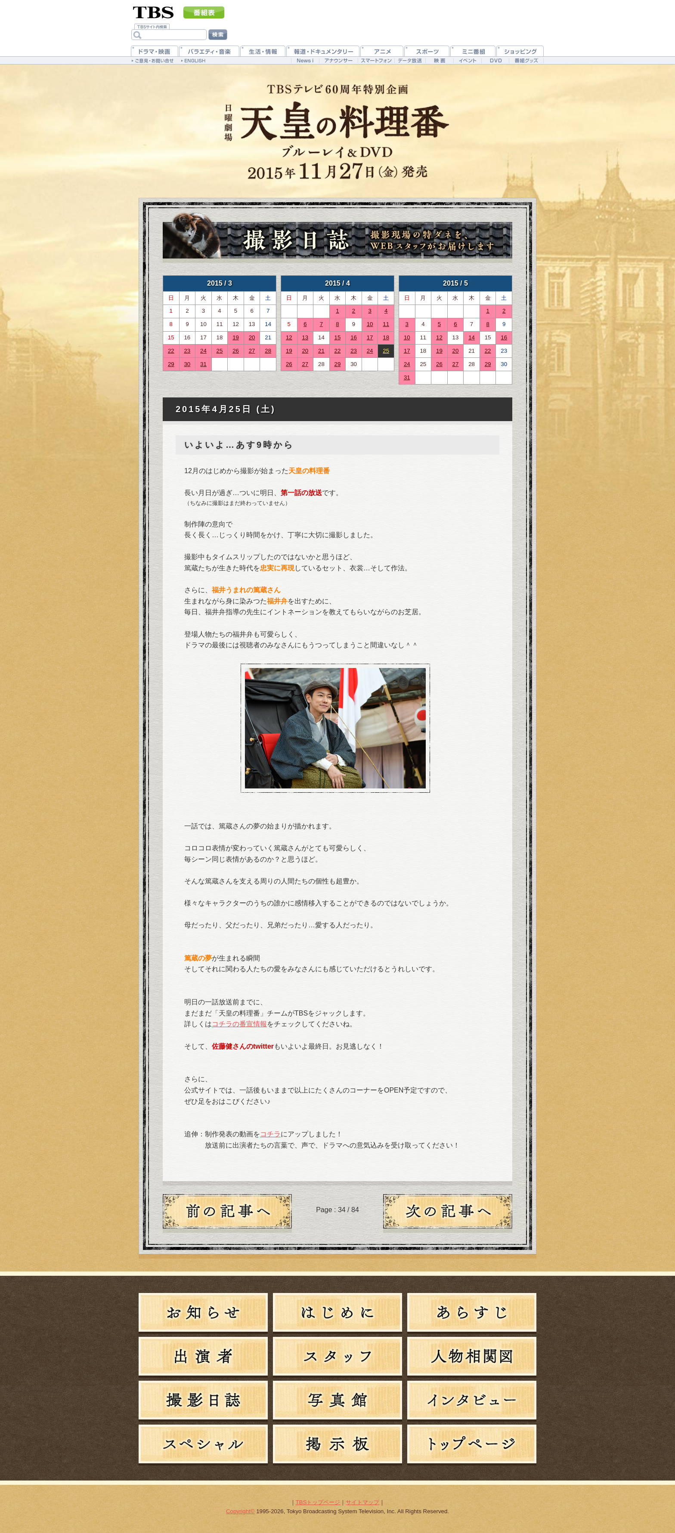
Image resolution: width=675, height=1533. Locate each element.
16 (353, 337)
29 (171, 364)
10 (370, 324)
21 (321, 351)
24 (203, 351)
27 (252, 351)
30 (187, 364)
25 (220, 351)
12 (289, 337)
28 (268, 351)
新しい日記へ (447, 1213)
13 (305, 337)
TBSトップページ (318, 1502)
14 (471, 337)
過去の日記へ (227, 1213)
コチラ (270, 1134)
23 (187, 351)
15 (337, 337)
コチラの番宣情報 (239, 1024)
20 (252, 337)
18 (386, 337)
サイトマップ (362, 1502)
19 (235, 337)
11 (386, 324)
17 (370, 337)
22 (171, 351)
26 (235, 351)
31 (203, 364)
